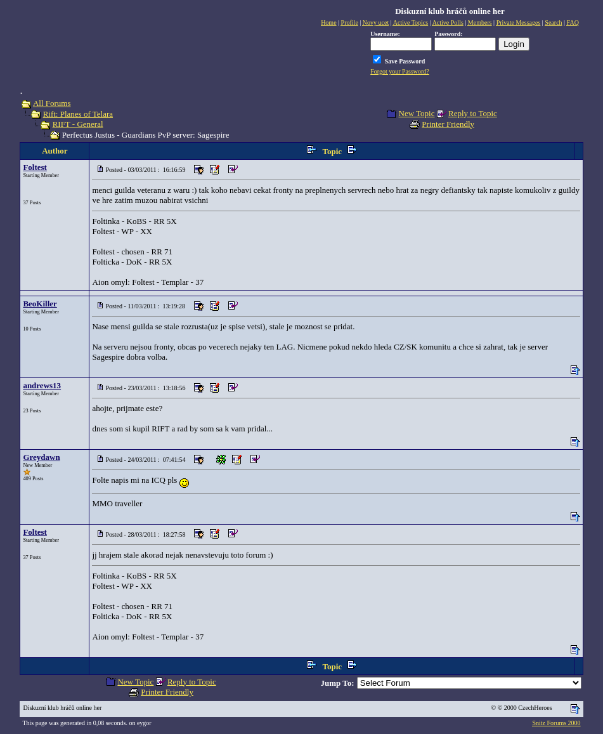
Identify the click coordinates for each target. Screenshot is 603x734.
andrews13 (42, 385)
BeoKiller (39, 303)
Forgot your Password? (399, 71)
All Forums (52, 103)
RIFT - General (78, 124)
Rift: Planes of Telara (78, 114)
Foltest (35, 167)
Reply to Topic (472, 113)
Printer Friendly (448, 124)
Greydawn (41, 457)
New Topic (417, 113)
